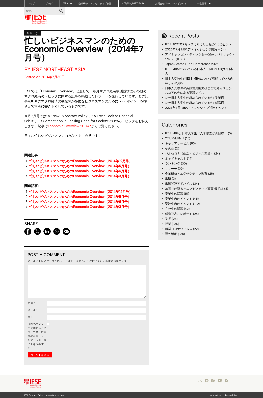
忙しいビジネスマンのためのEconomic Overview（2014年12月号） (80, 161)
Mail (66, 231)
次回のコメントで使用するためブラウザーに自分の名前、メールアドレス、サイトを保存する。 (37, 336)
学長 (168, 218)
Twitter (37, 231)
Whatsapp (56, 231)
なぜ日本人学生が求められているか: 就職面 (194, 102)
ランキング (172, 163)
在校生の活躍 (174, 208)
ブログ (48, 4)
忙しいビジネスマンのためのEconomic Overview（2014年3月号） (80, 176)
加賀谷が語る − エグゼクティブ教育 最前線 (194, 188)
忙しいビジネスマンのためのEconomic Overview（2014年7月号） (83, 49)
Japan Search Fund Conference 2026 (192, 64)
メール (33, 310)
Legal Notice (215, 395)
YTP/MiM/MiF (174, 138)
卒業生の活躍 (174, 193)
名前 (31, 303)
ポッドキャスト (175, 158)
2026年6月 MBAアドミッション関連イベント (196, 107)
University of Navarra (54, 395)
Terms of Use (231, 395)
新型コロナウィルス (178, 228)
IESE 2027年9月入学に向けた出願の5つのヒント (198, 44)
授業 (168, 223)
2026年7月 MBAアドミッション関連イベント (196, 49)
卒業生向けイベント (178, 198)
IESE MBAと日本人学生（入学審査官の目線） (196, 133)
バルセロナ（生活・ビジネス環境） (189, 153)
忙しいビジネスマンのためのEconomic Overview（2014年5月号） (80, 166)
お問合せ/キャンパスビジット (171, 4)
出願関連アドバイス (178, 183)
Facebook (27, 231)
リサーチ (33, 33)
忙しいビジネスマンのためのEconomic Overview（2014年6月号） (80, 171)
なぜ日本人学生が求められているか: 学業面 (194, 97)
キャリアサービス (177, 143)
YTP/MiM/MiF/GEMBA (133, 4)
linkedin (47, 231)
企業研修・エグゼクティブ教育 (94, 4)
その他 (169, 148)
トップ (31, 4)
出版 (168, 178)
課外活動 (171, 233)
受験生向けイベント (178, 203)
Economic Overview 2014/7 (69, 126)
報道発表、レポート (178, 213)
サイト (32, 317)
